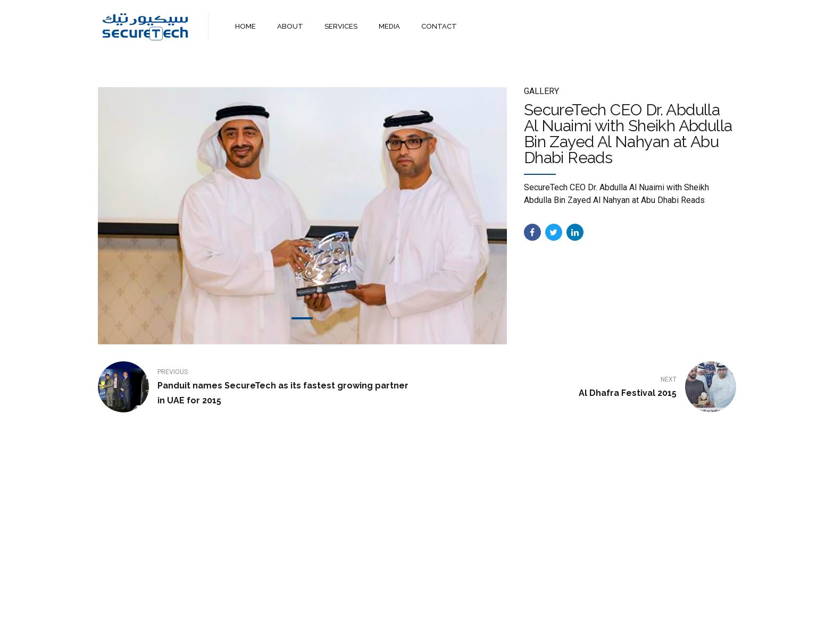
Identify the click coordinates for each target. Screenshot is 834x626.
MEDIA (389, 26)
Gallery (541, 91)
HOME (245, 26)
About (369, 609)
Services (409, 609)
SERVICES (340, 26)
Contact (452, 609)
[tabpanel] (302, 215)
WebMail (496, 609)
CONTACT (439, 26)
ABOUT (290, 26)
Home (333, 609)
